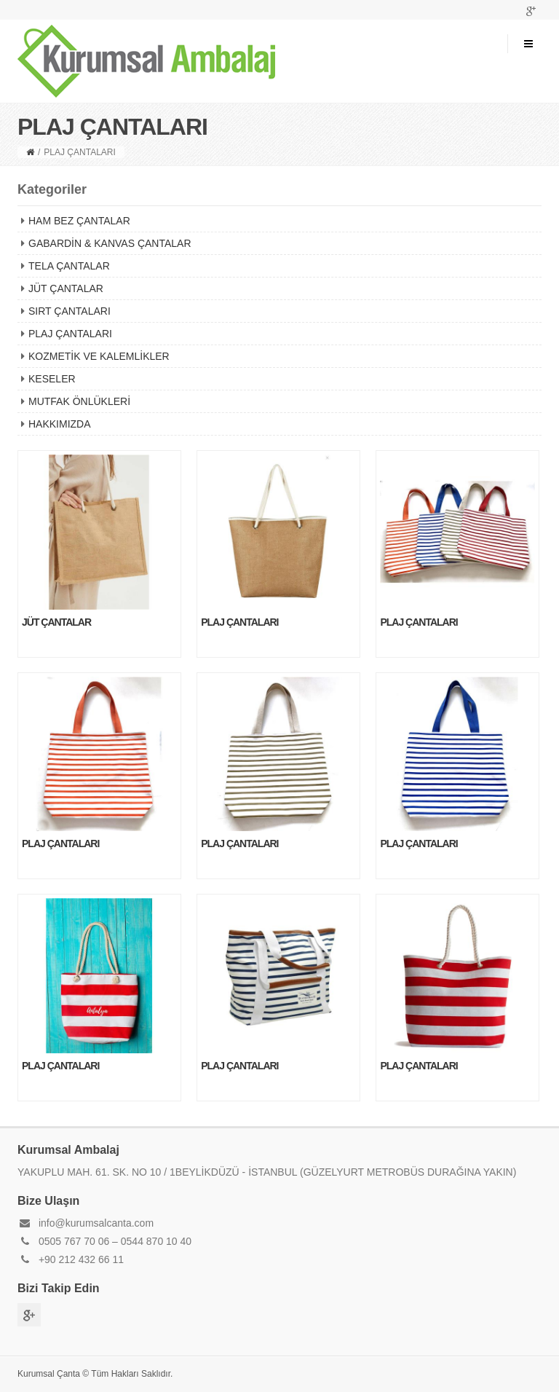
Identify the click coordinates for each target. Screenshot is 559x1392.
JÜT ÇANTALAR (65, 288)
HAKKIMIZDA (59, 424)
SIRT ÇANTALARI (69, 311)
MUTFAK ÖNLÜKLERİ (79, 401)
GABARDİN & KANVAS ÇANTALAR (109, 243)
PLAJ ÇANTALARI (70, 333)
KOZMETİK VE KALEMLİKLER (99, 356)
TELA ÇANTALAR (69, 266)
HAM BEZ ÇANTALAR (79, 221)
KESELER (52, 379)
